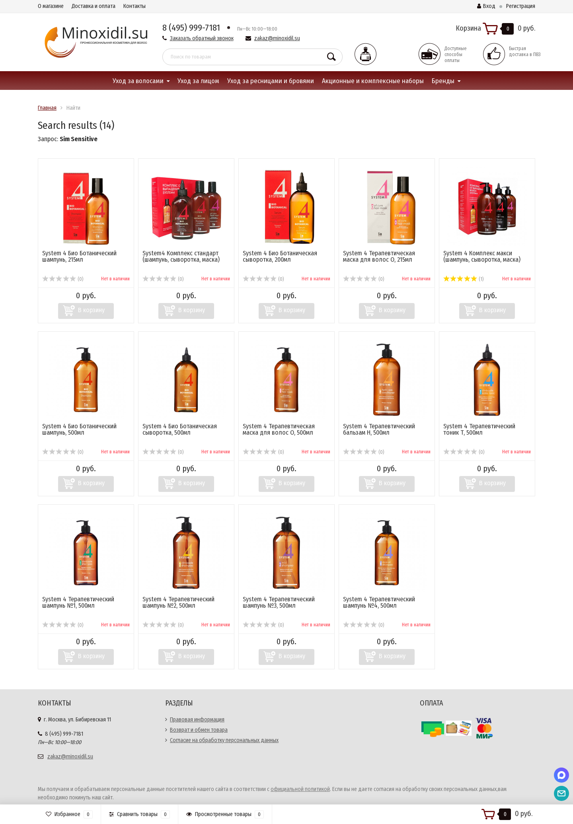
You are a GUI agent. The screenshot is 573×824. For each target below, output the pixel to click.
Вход (486, 6)
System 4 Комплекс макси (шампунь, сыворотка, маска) (481, 256)
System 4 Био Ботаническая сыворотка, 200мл (280, 256)
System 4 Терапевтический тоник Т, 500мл (479, 429)
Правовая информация (197, 719)
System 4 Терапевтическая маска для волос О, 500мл (279, 429)
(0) (62, 279)
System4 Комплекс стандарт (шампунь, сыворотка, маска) (181, 256)
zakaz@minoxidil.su (277, 38)
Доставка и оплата (93, 6)
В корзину (91, 310)
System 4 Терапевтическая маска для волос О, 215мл (379, 256)
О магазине (51, 6)
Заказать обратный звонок (202, 38)
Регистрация (520, 6)
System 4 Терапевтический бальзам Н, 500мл (379, 429)
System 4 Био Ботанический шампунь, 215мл (79, 256)
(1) (463, 279)
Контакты (134, 6)
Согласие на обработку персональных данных (224, 740)
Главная (47, 108)
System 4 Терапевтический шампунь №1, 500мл (78, 602)
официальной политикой (300, 789)
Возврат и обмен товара (199, 730)
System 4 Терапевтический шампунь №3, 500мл (279, 602)
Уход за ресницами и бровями (270, 81)
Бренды (443, 81)
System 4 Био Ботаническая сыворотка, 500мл (179, 429)
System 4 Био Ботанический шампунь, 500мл (79, 429)
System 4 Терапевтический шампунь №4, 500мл (379, 602)
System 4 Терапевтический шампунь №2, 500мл (178, 602)
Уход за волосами (138, 81)
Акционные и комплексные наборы (373, 81)
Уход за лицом (198, 81)
